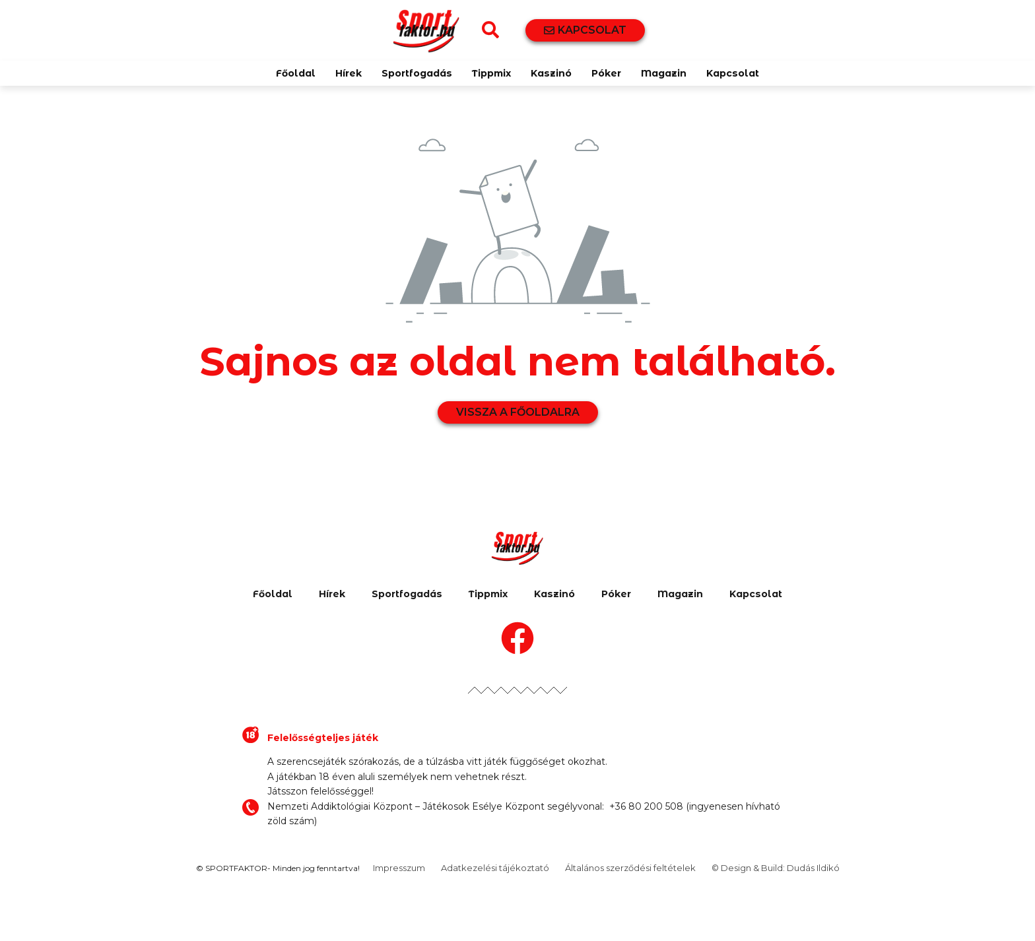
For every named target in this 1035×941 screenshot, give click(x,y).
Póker (606, 73)
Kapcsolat (732, 73)
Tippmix (491, 73)
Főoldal (296, 73)
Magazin (663, 73)
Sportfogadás (417, 73)
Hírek (348, 73)
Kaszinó (551, 73)
